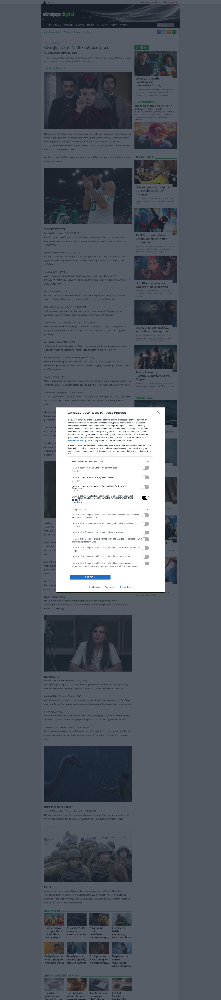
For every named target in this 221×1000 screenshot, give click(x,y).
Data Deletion (94, 587)
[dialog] (110, 500)
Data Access (110, 587)
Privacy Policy (126, 587)
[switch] (145, 468)
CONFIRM (90, 577)
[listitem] (110, 461)
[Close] (159, 413)
